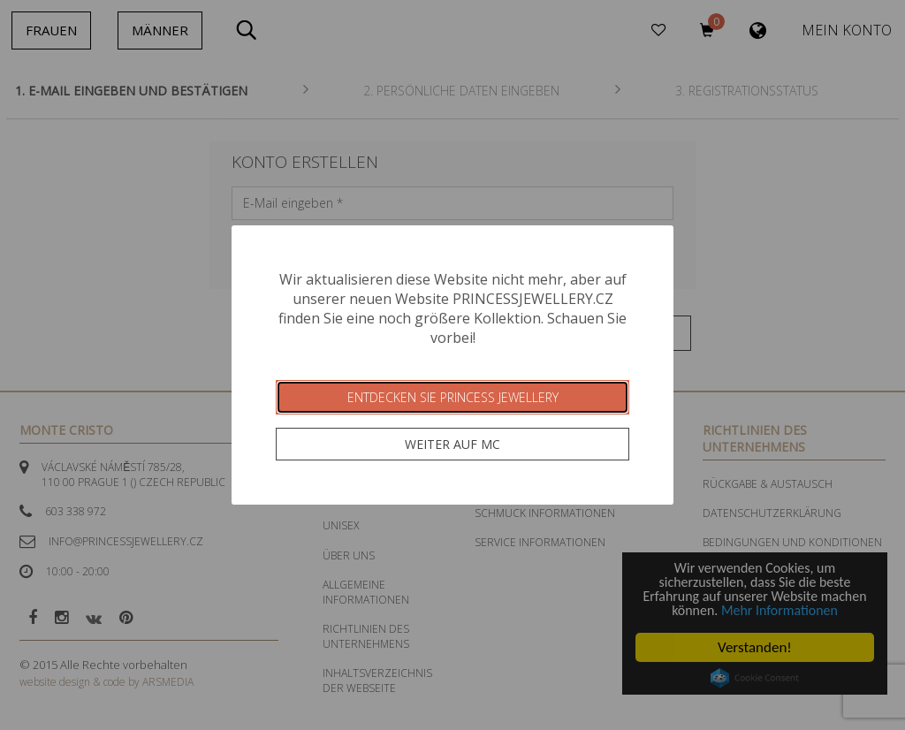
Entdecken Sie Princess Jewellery (453, 397)
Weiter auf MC (452, 444)
